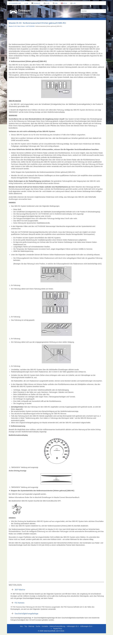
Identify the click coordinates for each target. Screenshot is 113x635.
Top (25, 626)
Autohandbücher (15, 3)
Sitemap (31, 626)
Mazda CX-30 (12, 26)
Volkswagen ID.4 (86, 626)
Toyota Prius (57, 628)
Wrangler (35, 3)
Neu (21, 626)
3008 (55, 3)
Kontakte (45, 626)
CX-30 (46, 3)
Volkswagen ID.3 (73, 626)
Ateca (64, 3)
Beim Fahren (21, 26)
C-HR (72, 3)
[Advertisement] (56, 35)
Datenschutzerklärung (57, 626)
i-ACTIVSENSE (30, 26)
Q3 (26, 3)
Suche (38, 626)
